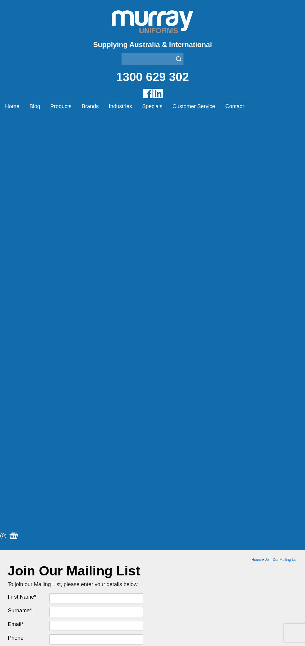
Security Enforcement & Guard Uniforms (50, 569)
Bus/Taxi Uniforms (27, 539)
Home (12, 106)
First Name (22, 183)
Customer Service (193, 106)
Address (18, 238)
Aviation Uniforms (26, 532)
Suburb (16, 251)
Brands (90, 106)
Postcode (19, 277)
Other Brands (166, 457)
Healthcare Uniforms (29, 547)
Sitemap (175, 625)
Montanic (162, 449)
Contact (234, 106)
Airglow (160, 435)
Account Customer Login (34, 487)
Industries (120, 106)
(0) (9, 122)
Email (16, 210)
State (14, 265)
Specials (152, 106)
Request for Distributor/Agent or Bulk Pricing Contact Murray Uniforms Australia (152, 357)
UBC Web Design (216, 625)
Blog (34, 106)
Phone (16, 224)
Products (60, 106)
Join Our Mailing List (281, 146)
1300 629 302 (152, 76)
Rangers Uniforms (27, 562)
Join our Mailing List (152, 387)
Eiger (158, 442)
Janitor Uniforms (25, 554)
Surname (20, 197)
